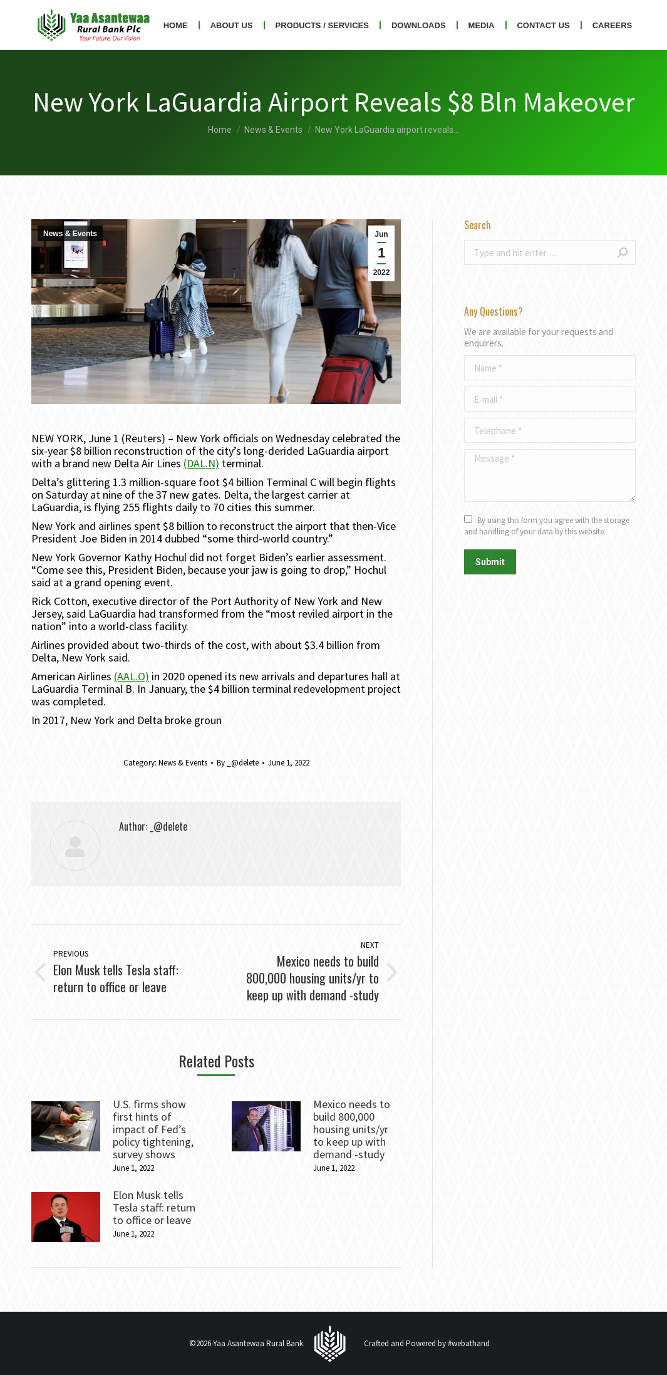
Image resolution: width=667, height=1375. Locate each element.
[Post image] (65, 1126)
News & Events (70, 233)
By (238, 762)
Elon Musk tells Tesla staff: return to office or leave (154, 1208)
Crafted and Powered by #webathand (427, 1343)
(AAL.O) (131, 676)
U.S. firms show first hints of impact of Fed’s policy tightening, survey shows (153, 1129)
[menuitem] (175, 25)
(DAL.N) (201, 463)
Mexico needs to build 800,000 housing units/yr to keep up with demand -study (351, 1129)
